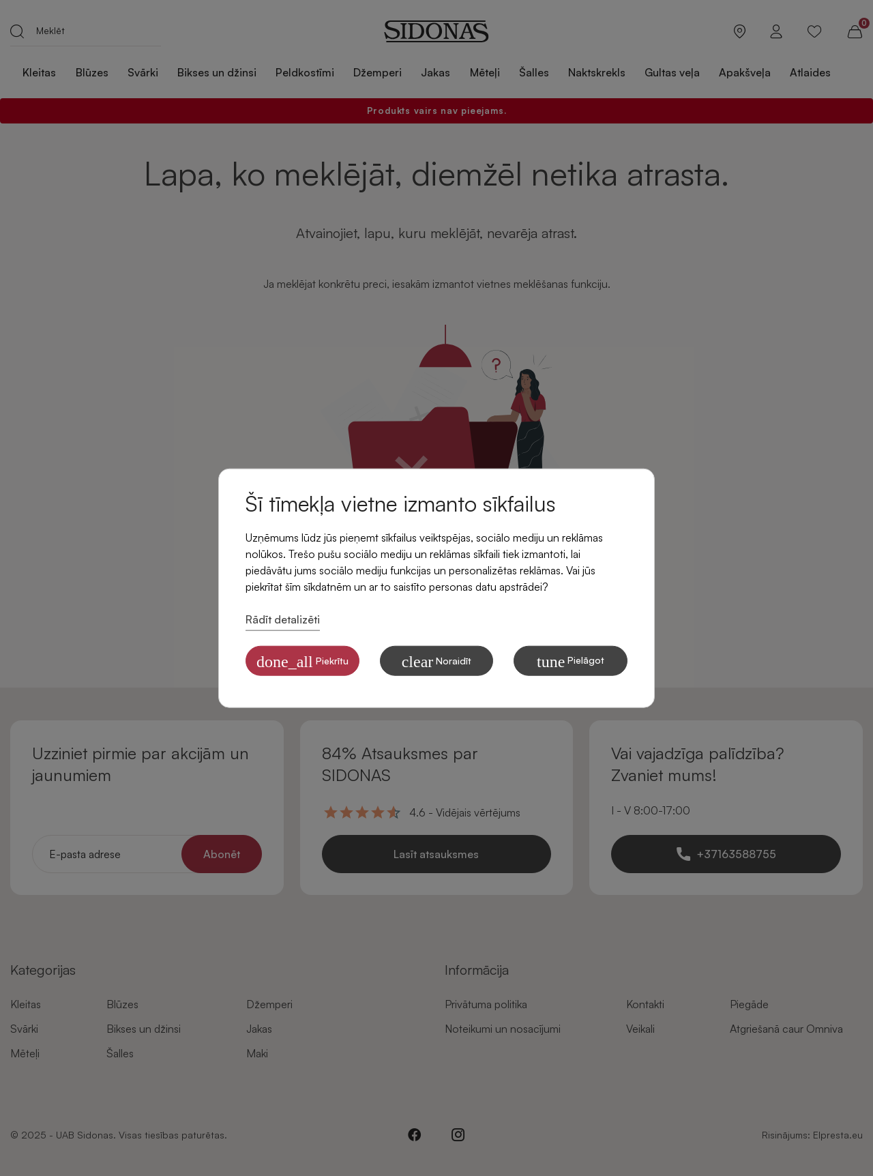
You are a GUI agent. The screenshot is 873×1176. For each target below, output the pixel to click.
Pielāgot (570, 661)
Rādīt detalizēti (283, 619)
